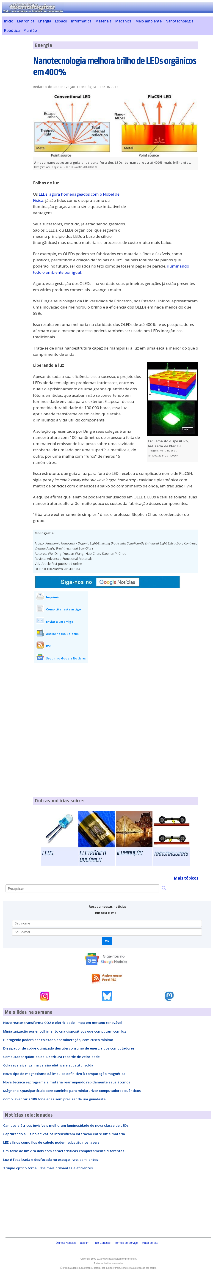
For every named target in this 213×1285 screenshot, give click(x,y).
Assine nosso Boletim (62, 634)
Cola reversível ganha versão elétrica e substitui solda (48, 1065)
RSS (48, 646)
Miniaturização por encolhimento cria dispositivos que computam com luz (64, 1031)
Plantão (30, 30)
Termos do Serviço (126, 1242)
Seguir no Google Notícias (66, 658)
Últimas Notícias (66, 1242)
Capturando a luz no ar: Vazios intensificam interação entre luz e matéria (64, 1134)
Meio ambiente (148, 21)
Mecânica (123, 21)
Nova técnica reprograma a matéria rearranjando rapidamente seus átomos (66, 1082)
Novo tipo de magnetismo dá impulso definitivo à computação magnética (64, 1073)
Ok (107, 941)
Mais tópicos (186, 878)
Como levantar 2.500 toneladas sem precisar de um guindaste (54, 1099)
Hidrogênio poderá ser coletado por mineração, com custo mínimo (58, 1039)
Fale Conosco (102, 1242)
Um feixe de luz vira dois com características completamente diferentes (63, 1150)
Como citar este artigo (63, 609)
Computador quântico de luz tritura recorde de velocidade (51, 1056)
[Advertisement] (164, 205)
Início (8, 21)
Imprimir (52, 597)
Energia (44, 21)
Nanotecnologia (179, 21)
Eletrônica (25, 21)
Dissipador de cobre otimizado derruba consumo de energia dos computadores (69, 1048)
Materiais (103, 21)
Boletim (84, 1242)
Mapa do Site (150, 1242)
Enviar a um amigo (59, 622)
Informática (81, 21)
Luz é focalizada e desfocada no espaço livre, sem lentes (50, 1159)
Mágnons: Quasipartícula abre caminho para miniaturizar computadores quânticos (72, 1090)
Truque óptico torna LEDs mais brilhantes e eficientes (48, 1168)
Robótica (12, 30)
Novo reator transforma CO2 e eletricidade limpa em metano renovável (62, 1022)
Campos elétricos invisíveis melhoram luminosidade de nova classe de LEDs (66, 1125)
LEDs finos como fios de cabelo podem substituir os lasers (51, 1142)
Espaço (61, 21)
